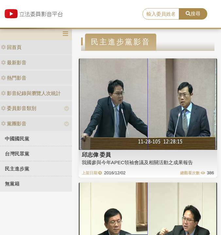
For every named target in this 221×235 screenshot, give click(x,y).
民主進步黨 (17, 168)
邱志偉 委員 (96, 155)
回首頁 (11, 47)
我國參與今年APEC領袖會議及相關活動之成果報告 (137, 162)
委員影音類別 (18, 108)
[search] (161, 14)
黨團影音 (13, 123)
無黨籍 (12, 183)
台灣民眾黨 (17, 153)
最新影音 (13, 62)
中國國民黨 (17, 138)
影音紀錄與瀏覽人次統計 (31, 93)
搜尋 (193, 13)
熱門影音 (13, 78)
